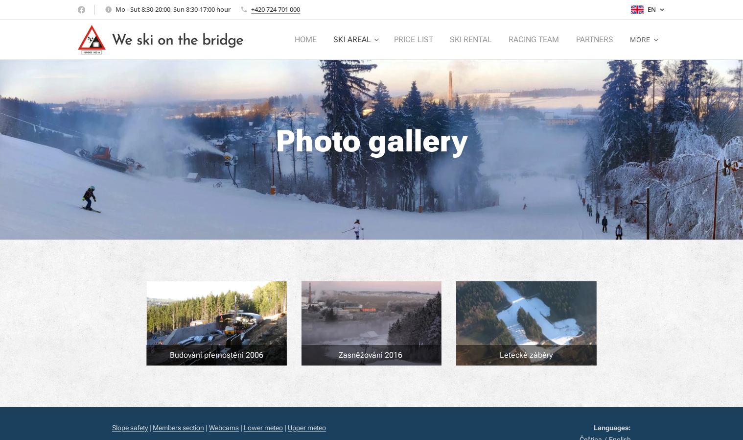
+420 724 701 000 (275, 9)
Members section (178, 428)
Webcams (224, 428)
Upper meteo (307, 428)
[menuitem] (316, 39)
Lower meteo (263, 428)
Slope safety (130, 428)
